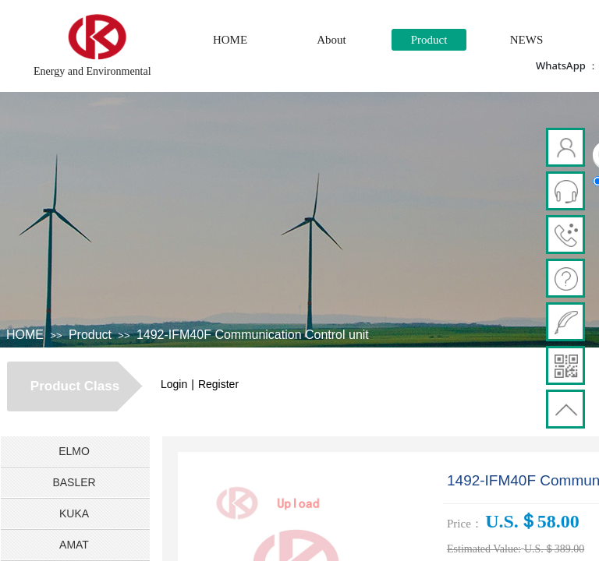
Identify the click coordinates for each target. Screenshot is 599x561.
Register (218, 384)
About (331, 40)
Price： (465, 523)
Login (174, 384)
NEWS (527, 40)
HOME (230, 40)
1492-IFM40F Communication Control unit (252, 334)
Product (429, 40)
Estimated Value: (484, 549)
